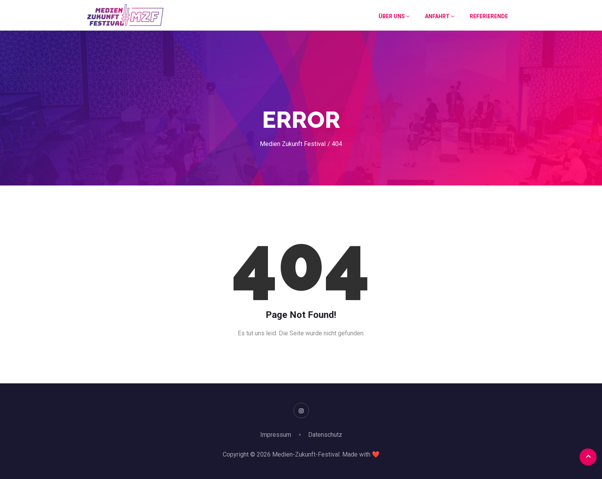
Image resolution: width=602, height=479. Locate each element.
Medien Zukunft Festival (293, 144)
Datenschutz (325, 434)
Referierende (489, 16)
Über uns (394, 16)
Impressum (275, 434)
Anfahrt (439, 16)
